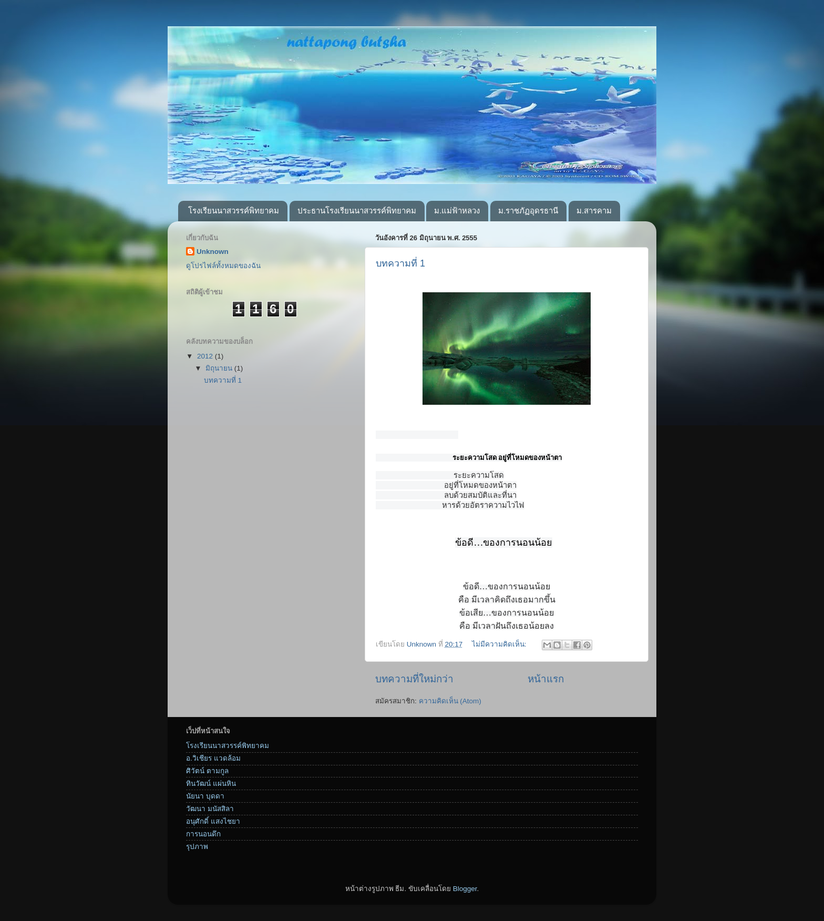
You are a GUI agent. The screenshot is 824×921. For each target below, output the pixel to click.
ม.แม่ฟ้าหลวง (457, 210)
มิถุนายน (219, 368)
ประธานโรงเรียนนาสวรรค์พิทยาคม (356, 210)
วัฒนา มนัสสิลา (210, 814)
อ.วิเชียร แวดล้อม (213, 764)
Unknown (213, 251)
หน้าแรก (546, 684)
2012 (206, 356)
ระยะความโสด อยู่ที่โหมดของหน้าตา (507, 458)
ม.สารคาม (594, 210)
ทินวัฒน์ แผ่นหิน (211, 789)
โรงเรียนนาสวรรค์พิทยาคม (233, 210)
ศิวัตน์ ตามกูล (207, 777)
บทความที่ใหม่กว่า (414, 684)
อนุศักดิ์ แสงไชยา (213, 827)
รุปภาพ (197, 852)
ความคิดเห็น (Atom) (450, 707)
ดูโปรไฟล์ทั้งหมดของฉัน (223, 266)
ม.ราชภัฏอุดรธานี (528, 210)
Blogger (465, 894)
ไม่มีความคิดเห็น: (500, 650)
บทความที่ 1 (400, 263)
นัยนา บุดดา (205, 802)
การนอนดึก (203, 840)
